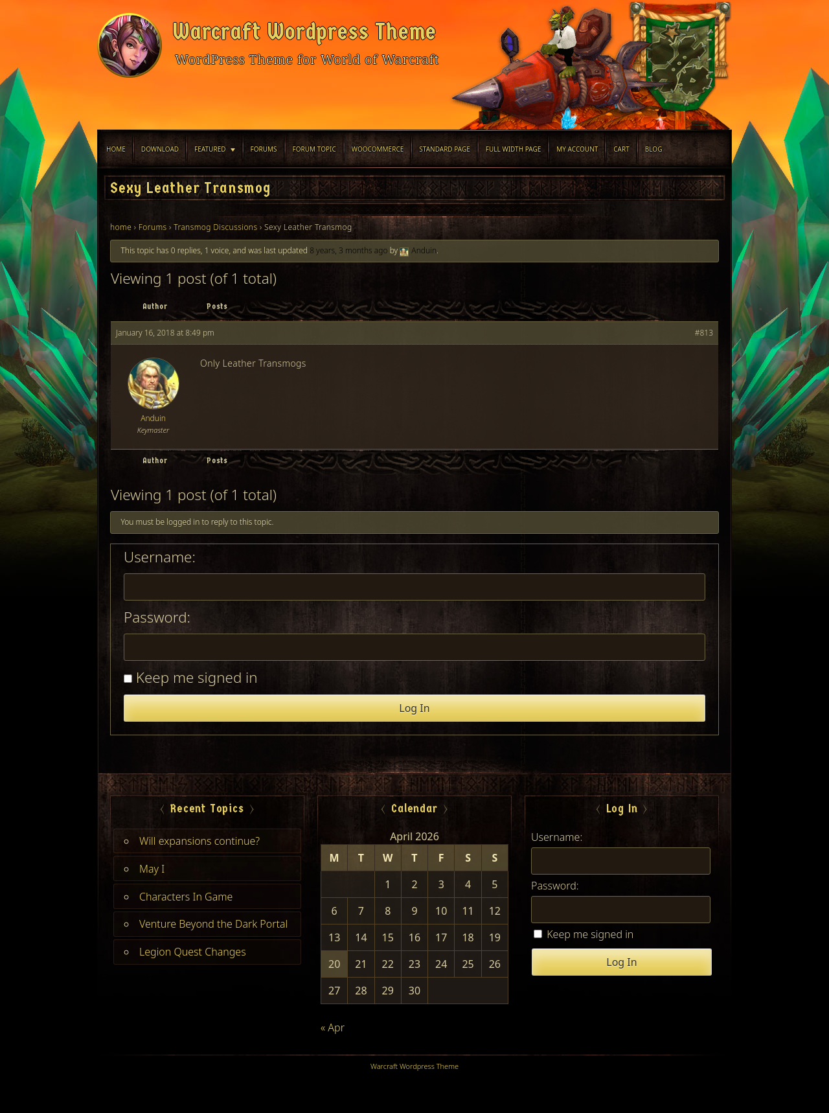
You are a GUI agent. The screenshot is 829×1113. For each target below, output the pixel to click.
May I (152, 869)
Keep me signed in (197, 677)
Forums (264, 149)
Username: (160, 557)
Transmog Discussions (215, 227)
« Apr (333, 1027)
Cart (621, 149)
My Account (577, 149)
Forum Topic (314, 149)
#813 (704, 332)
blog (654, 149)
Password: (157, 617)
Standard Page (444, 149)
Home (116, 149)
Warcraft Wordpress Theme (304, 31)
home (120, 227)
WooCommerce (378, 149)
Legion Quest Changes (192, 952)
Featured (209, 149)
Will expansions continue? (199, 841)
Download (160, 149)
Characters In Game (186, 896)
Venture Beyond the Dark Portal (213, 924)
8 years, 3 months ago (348, 250)
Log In (414, 708)
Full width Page (513, 149)
